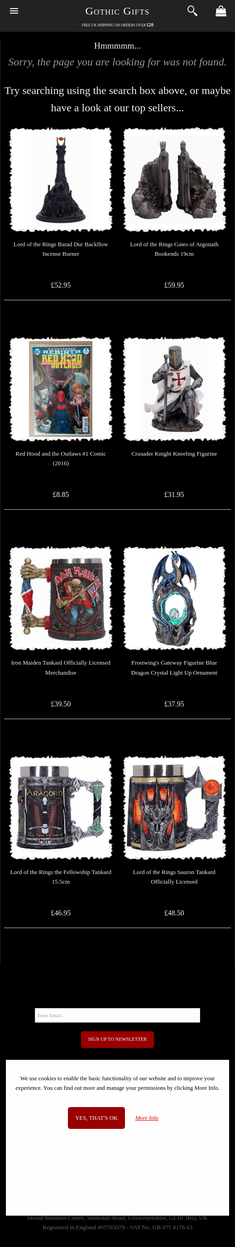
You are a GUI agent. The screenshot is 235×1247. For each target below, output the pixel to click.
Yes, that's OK (96, 1118)
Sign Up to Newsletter (117, 1039)
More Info (146, 1118)
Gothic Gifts (118, 11)
